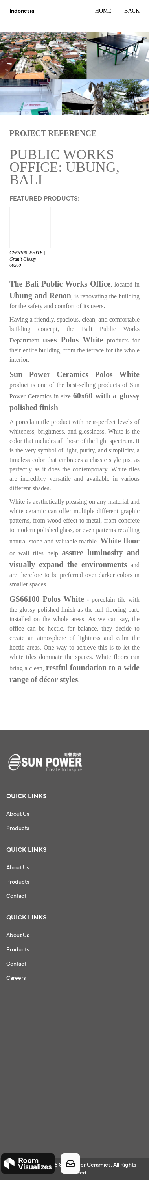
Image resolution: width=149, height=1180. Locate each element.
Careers (16, 978)
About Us (17, 814)
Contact (16, 896)
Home (103, 11)
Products (17, 828)
